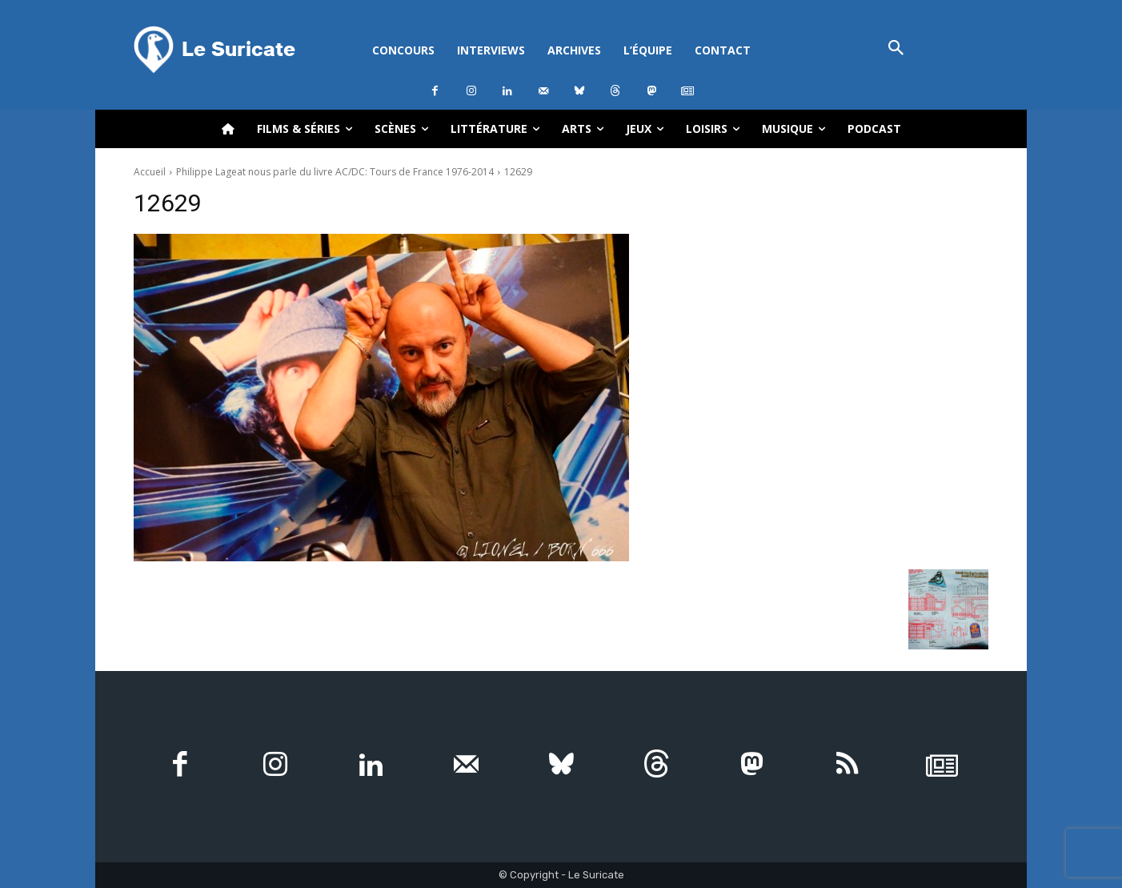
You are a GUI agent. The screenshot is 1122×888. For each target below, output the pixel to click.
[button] (895, 49)
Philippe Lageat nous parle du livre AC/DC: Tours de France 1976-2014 (335, 172)
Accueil (150, 172)
